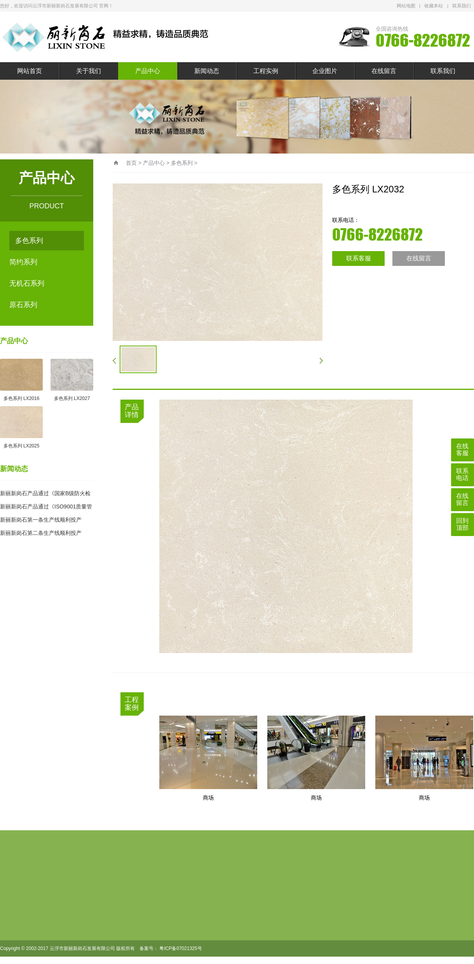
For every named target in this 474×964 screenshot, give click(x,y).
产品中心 (147, 71)
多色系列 (29, 240)
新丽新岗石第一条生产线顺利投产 (41, 520)
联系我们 (461, 6)
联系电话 (462, 474)
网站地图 (406, 6)
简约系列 (23, 262)
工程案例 (132, 703)
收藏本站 (433, 6)
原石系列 (23, 305)
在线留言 (383, 71)
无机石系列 (26, 283)
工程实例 (265, 71)
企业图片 (324, 71)
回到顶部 (462, 524)
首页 (131, 163)
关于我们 (88, 71)
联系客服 (358, 258)
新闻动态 (206, 71)
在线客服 (462, 449)
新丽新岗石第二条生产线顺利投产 (41, 533)
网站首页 (29, 71)
